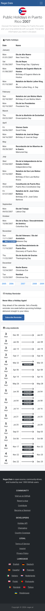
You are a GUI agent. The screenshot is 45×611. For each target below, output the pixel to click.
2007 (23, 284)
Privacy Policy (22, 553)
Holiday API (22, 523)
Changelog (22, 528)
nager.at (30, 607)
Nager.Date (7, 3)
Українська (24, 593)
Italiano (15, 576)
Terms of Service (22, 544)
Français (30, 570)
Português (29, 581)
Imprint (22, 548)
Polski (15, 581)
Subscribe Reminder (13, 317)
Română (16, 587)
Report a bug (22, 501)
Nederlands (30, 576)
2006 (11, 284)
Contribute (22, 505)
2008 (34, 284)
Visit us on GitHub (22, 496)
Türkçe (30, 587)
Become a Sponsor (22, 510)
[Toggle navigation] (41, 3)
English (16, 564)
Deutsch (30, 564)
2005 (4, 284)
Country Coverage (22, 533)
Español (16, 570)
